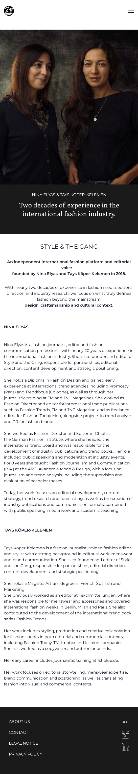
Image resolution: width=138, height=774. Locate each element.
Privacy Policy (25, 754)
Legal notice (23, 743)
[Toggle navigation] (131, 10)
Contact (18, 732)
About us (19, 721)
